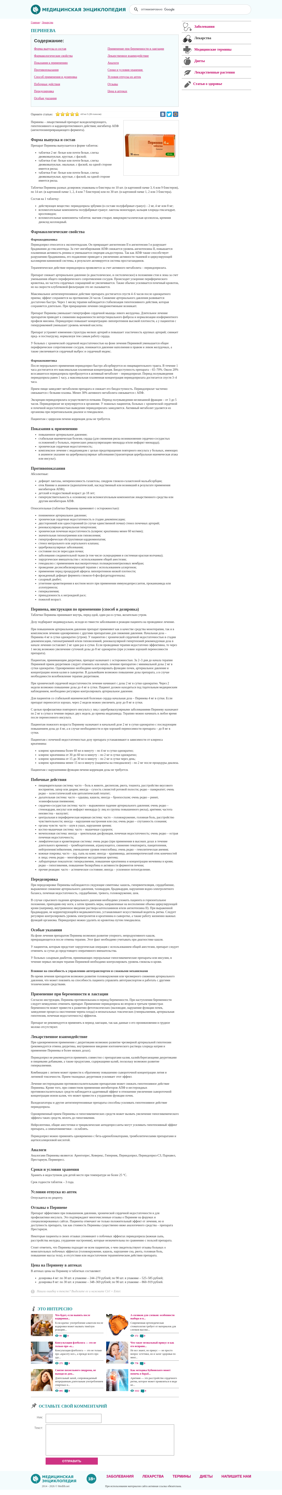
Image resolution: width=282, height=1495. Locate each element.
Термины (182, 1482)
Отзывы (113, 84)
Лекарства (153, 1482)
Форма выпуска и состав (50, 48)
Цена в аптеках (117, 91)
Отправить (71, 1466)
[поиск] (190, 9)
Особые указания (45, 98)
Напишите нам (236, 1482)
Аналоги (113, 62)
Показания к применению (51, 62)
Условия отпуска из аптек (124, 77)
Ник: (40, 1417)
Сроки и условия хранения (125, 70)
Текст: (38, 1428)
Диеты (206, 1482)
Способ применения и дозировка (55, 77)
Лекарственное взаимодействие (128, 55)
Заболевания (120, 1482)
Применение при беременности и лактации (136, 48)
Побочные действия (47, 84)
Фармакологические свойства (53, 55)
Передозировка (44, 91)
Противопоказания (46, 70)
